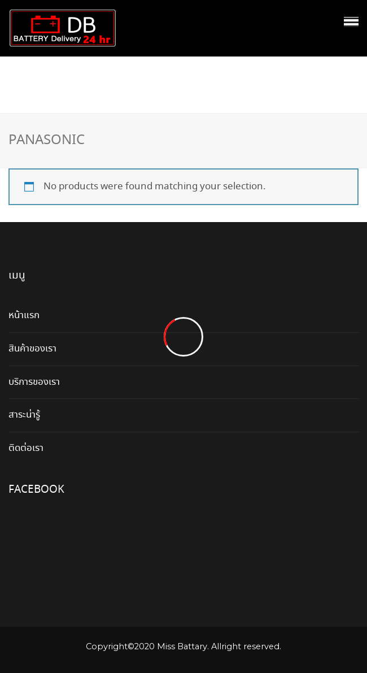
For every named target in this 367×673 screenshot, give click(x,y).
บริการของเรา (34, 382)
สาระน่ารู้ (24, 415)
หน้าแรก (24, 316)
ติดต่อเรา (25, 448)
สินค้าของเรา (32, 349)
